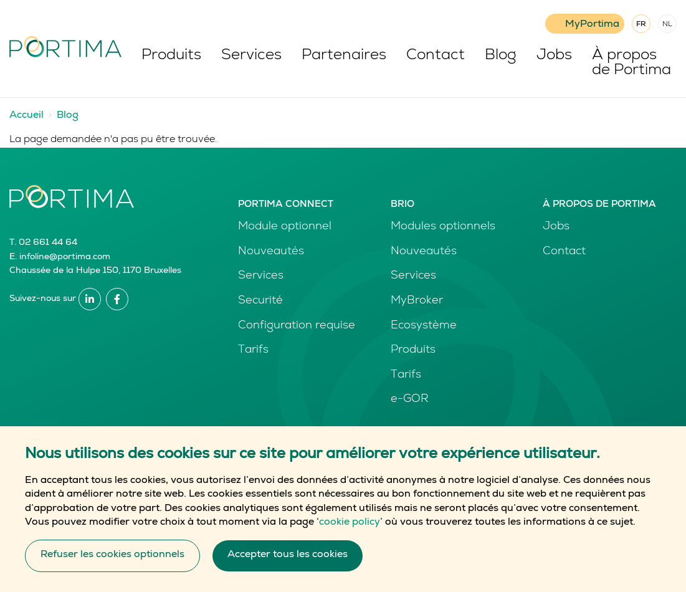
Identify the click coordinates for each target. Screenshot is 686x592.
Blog (501, 56)
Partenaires (344, 56)
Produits (171, 56)
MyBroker (417, 301)
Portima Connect (285, 204)
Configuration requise (296, 326)
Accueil (26, 116)
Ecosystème (424, 326)
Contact (435, 56)
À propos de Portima (631, 64)
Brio (402, 204)
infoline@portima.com (64, 257)
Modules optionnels (443, 226)
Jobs (554, 56)
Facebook (117, 299)
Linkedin (90, 299)
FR (641, 25)
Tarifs (253, 350)
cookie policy (349, 535)
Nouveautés (271, 251)
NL (667, 25)
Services (251, 56)
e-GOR (410, 399)
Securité (260, 301)
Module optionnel (284, 226)
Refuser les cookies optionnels (112, 567)
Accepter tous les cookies (287, 567)
